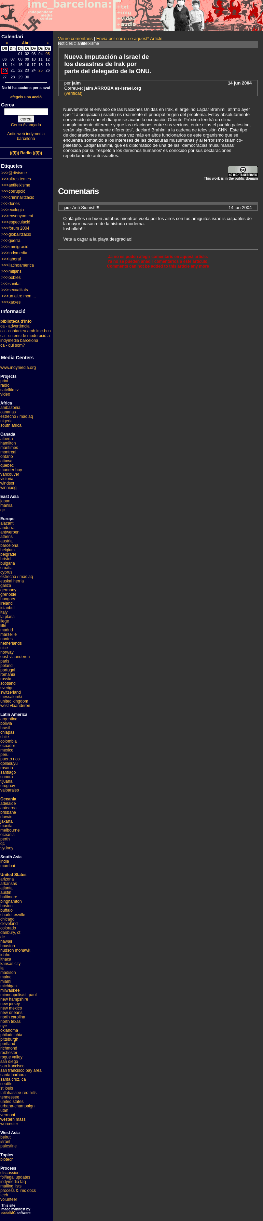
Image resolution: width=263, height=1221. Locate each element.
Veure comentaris (75, 38)
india (4, 861)
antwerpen (9, 532)
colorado (8, 928)
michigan (8, 986)
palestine (8, 1146)
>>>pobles (10, 277)
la (1, 968)
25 (41, 70)
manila (6, 505)
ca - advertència (14, 326)
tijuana (6, 781)
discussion (9, 1172)
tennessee (9, 1097)
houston (7, 945)
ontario (6, 456)
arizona (7, 879)
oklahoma (9, 1030)
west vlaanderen (15, 705)
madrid (6, 630)
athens (6, 536)
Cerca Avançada (26, 125)
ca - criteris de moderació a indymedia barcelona (25, 338)
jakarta (6, 821)
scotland (8, 683)
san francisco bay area (21, 1070)
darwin (6, 816)
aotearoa (8, 808)
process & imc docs (18, 1190)
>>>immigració (14, 246)
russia (5, 679)
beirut (5, 1137)
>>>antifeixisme (15, 185)
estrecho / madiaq (16, 416)
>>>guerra (10, 240)
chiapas (7, 732)
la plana (7, 616)
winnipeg (8, 487)
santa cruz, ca (13, 1079)
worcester (9, 1123)
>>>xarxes (10, 302)
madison (8, 972)
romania (7, 674)
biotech (7, 1159)
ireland (6, 603)
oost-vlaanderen (15, 656)
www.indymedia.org (18, 367)
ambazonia (10, 407)
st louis (6, 1088)
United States (13, 874)
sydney (6, 848)
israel (5, 1141)
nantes (6, 639)
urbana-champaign (17, 1106)
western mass (13, 1119)
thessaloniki (11, 696)
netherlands (11, 643)
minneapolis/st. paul (18, 994)
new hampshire (14, 999)
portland (7, 1043)
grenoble (8, 594)
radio (5, 385)
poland (6, 665)
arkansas (8, 883)
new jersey (10, 1003)
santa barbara (13, 1074)
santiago (8, 772)
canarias (8, 412)
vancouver (9, 474)
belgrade (8, 554)
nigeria (6, 421)
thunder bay (11, 469)
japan (5, 501)
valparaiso (9, 790)
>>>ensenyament (17, 216)
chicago (7, 919)
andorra (7, 527)
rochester (8, 1052)
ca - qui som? (12, 345)
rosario (6, 768)
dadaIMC (8, 1213)
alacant (7, 523)
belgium (7, 550)
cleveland (9, 923)
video (5, 394)
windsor (7, 483)
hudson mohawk (15, 950)
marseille (8, 634)
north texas (10, 1021)
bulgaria (7, 563)
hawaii (6, 941)
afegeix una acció (26, 97)
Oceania (8, 799)
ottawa (6, 461)
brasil (5, 727)
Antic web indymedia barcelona (26, 136)
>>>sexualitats (14, 289)
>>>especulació (15, 222)
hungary (7, 598)
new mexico (11, 1008)
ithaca (5, 959)
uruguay (7, 785)
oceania (7, 834)
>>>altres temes (16, 179)
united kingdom (14, 701)
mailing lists (11, 1186)
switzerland (10, 692)
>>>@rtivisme (14, 172)
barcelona (9, 545)
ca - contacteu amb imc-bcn (25, 331)
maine (6, 977)
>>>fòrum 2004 (15, 228)
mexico (6, 750)
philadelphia (11, 1034)
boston (6, 905)
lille (3, 625)
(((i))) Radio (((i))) (26, 153)
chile (4, 736)
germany (8, 590)
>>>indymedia (14, 252)
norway (7, 652)
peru (4, 754)
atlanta (6, 888)
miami (5, 981)
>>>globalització (16, 234)
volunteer (8, 1199)
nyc (3, 1026)
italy (4, 612)
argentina (8, 719)
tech (4, 1195)
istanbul (7, 607)
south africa (11, 425)
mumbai (7, 865)
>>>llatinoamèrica (17, 265)
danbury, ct (10, 932)
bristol (5, 558)
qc (2, 509)
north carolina (12, 1017)
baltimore (8, 897)
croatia (6, 567)
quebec (7, 465)
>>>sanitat (10, 283)
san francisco (12, 1066)
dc (2, 937)
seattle (6, 1083)
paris (4, 661)
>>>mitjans (11, 271)
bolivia (6, 723)
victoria (6, 478)
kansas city (10, 963)
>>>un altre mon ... (18, 296)
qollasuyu (9, 763)
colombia (8, 741)
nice (4, 647)
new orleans (11, 1012)
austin (5, 892)
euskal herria (12, 581)
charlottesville (12, 914)
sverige (7, 687)
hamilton (8, 443)
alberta (6, 438)
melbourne (10, 830)
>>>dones (10, 203)
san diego (9, 1061)
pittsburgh (9, 1039)
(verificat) (73, 93)
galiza (5, 585)
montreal (8, 452)
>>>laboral (11, 259)
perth (5, 839)
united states (12, 1101)
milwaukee (10, 990)
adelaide (8, 803)
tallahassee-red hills (18, 1092)
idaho (5, 954)
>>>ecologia (12, 209)
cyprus (6, 572)
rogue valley (11, 1057)
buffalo (6, 910)
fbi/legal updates (15, 1177)
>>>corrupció (13, 191)
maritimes (9, 447)
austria (6, 541)
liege (4, 621)
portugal (7, 670)
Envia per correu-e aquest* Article (129, 38)
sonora (6, 776)
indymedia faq (13, 1181)
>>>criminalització (17, 197)
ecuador (7, 745)
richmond (8, 1048)
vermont (7, 1115)
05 (47, 54)
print (4, 380)
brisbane (8, 812)
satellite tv (9, 389)
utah (4, 1110)
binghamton (11, 901)
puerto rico (10, 759)
